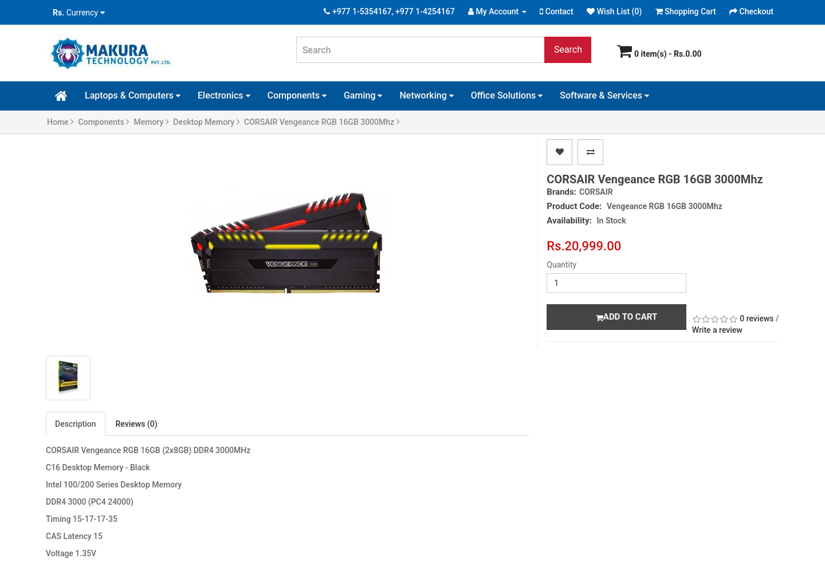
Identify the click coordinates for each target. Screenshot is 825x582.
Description (75, 423)
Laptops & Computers (132, 95)
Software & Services (604, 95)
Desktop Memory (206, 122)
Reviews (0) (137, 423)
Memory (151, 122)
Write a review (717, 330)
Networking (426, 95)
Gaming (363, 95)
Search (568, 49)
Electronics (224, 95)
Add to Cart (626, 317)
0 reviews (756, 318)
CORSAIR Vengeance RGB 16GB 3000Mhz (322, 122)
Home (60, 122)
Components (297, 95)
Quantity (561, 264)
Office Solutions (507, 95)
